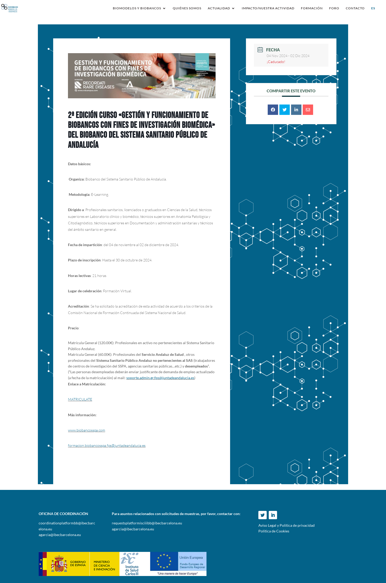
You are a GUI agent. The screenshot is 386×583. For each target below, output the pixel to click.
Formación (312, 8)
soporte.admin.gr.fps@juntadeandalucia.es (160, 378)
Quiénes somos (187, 8)
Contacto (355, 8)
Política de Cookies (273, 531)
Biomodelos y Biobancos (137, 8)
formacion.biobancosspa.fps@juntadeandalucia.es (107, 445)
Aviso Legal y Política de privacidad (286, 525)
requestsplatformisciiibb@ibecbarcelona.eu (147, 523)
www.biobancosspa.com (86, 430)
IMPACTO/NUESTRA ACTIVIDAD (268, 8)
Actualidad (219, 8)
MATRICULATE (80, 399)
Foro (334, 8)
